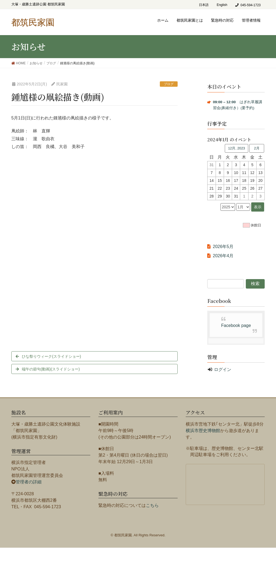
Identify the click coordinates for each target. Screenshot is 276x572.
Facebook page (236, 325)
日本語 (204, 5)
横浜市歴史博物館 (203, 430)
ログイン (222, 369)
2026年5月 (223, 246)
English (222, 5)
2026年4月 (223, 255)
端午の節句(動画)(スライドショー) (51, 369)
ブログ (169, 84)
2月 (256, 148)
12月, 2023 (236, 148)
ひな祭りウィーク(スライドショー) (51, 356)
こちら (152, 505)
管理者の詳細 (29, 482)
